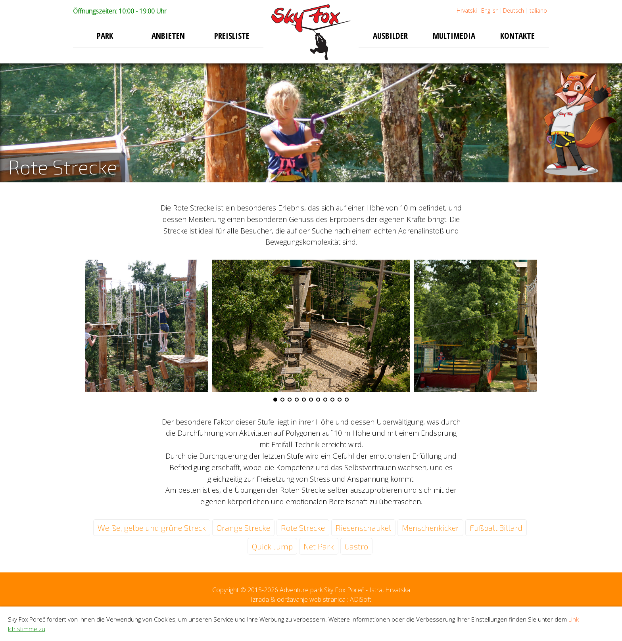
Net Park (318, 546)
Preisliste (232, 35)
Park (105, 35)
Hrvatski (467, 10)
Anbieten (168, 35)
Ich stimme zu (26, 629)
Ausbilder (390, 35)
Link (573, 619)
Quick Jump (272, 546)
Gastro (356, 546)
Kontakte (517, 35)
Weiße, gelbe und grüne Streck (152, 527)
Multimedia (454, 35)
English (490, 10)
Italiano (537, 10)
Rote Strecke (303, 527)
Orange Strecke (243, 527)
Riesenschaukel (363, 527)
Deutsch (513, 10)
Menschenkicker (430, 527)
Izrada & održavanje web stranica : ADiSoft (311, 599)
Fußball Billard (496, 527)
